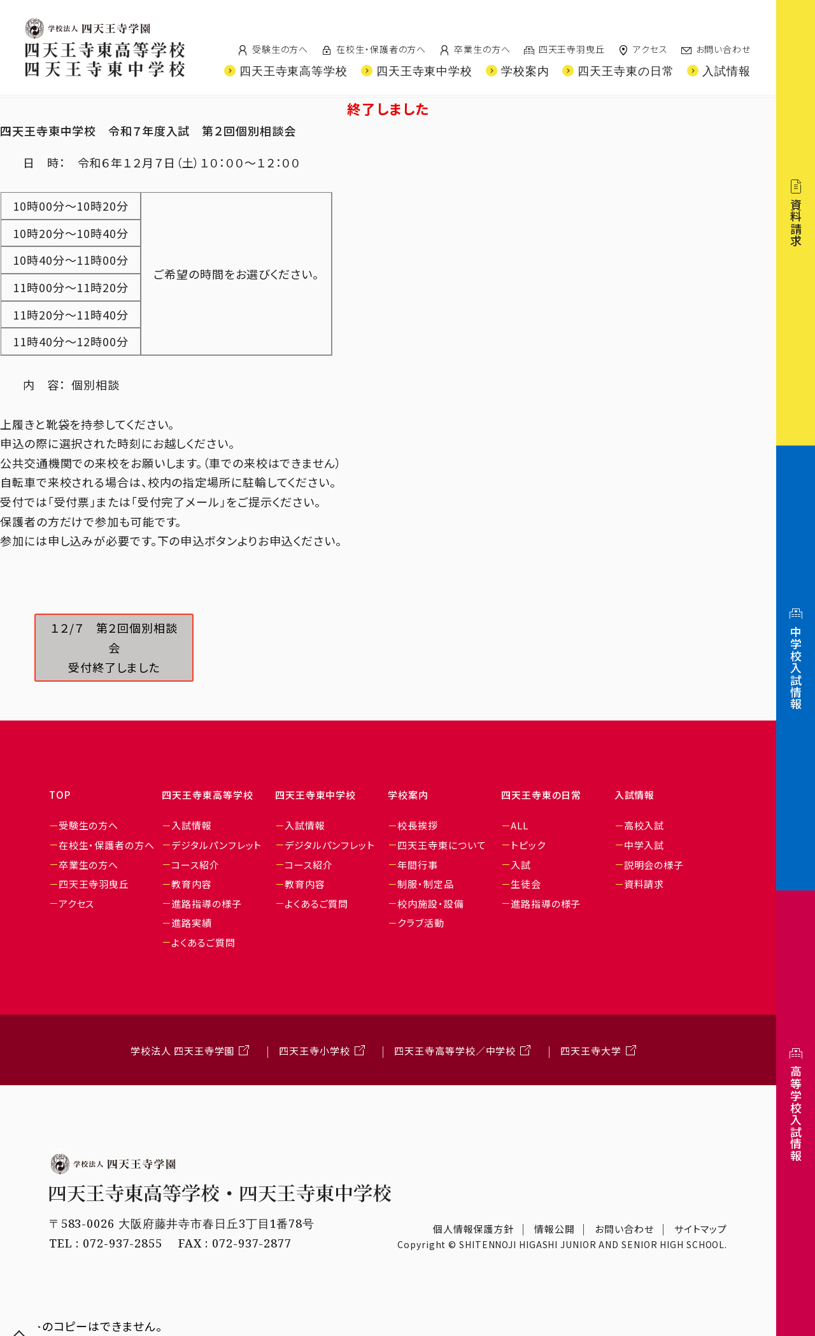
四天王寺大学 (590, 1050)
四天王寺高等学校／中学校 (455, 1050)
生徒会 (526, 883)
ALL (519, 825)
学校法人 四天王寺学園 (182, 1050)
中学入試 (644, 845)
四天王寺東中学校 (315, 794)
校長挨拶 (417, 825)
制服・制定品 (425, 883)
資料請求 (644, 883)
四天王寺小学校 (314, 1050)
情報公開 (554, 1228)
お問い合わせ (723, 49)
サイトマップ (700, 1228)
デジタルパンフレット (216, 845)
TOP (60, 794)
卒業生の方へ (482, 49)
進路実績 (191, 922)
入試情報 (191, 825)
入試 (521, 864)
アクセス (650, 49)
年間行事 (417, 864)
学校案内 (408, 794)
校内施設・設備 (430, 903)
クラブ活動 (420, 922)
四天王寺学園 (87, 28)
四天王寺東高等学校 (207, 794)
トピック (528, 845)
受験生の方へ (280, 49)
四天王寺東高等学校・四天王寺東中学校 (220, 1193)
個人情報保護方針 (473, 1228)
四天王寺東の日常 (541, 794)
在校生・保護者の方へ (381, 49)
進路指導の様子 (206, 903)
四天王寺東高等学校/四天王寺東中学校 (105, 59)
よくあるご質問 (203, 942)
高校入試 (644, 825)
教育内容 (191, 883)
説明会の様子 (654, 864)
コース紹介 (195, 864)
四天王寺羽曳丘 (572, 49)
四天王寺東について (441, 845)
